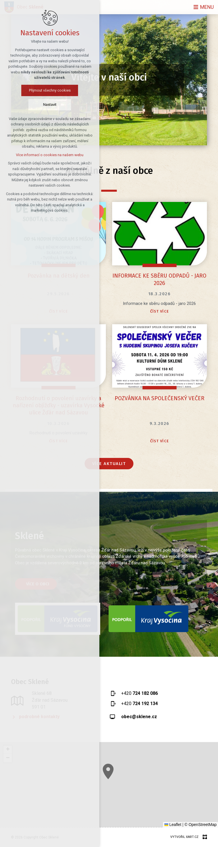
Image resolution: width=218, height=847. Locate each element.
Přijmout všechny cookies (50, 90)
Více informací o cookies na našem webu (49, 155)
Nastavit (49, 104)
